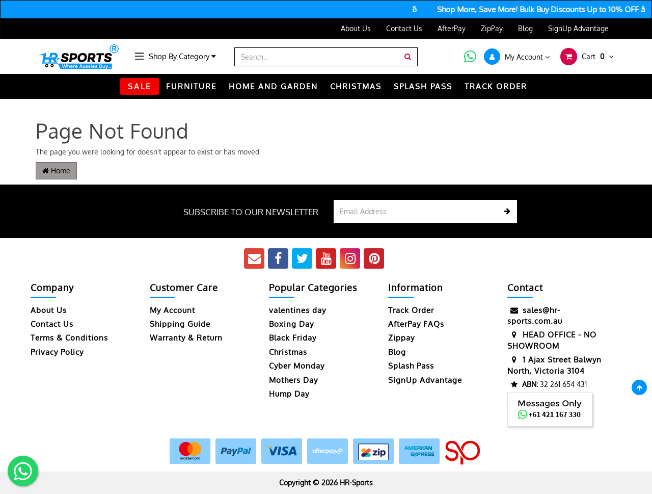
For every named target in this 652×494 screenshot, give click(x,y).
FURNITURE (191, 86)
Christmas (288, 352)
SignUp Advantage (578, 28)
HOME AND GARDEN (273, 86)
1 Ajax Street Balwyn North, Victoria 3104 (554, 364)
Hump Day (289, 394)
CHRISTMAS (356, 86)
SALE (139, 86)
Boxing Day (291, 324)
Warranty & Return (186, 338)
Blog (525, 28)
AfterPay (452, 28)
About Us (356, 28)
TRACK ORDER (496, 86)
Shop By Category (182, 56)
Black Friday (292, 338)
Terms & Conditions (69, 338)
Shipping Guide (180, 324)
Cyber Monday (296, 366)
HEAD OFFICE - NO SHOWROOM (551, 339)
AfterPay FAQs (416, 324)
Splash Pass (423, 86)
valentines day (297, 310)
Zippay (401, 338)
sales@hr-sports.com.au (534, 315)
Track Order (411, 310)
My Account (172, 310)
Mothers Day (293, 380)
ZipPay (492, 28)
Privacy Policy (57, 352)
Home (56, 170)
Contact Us (404, 28)
